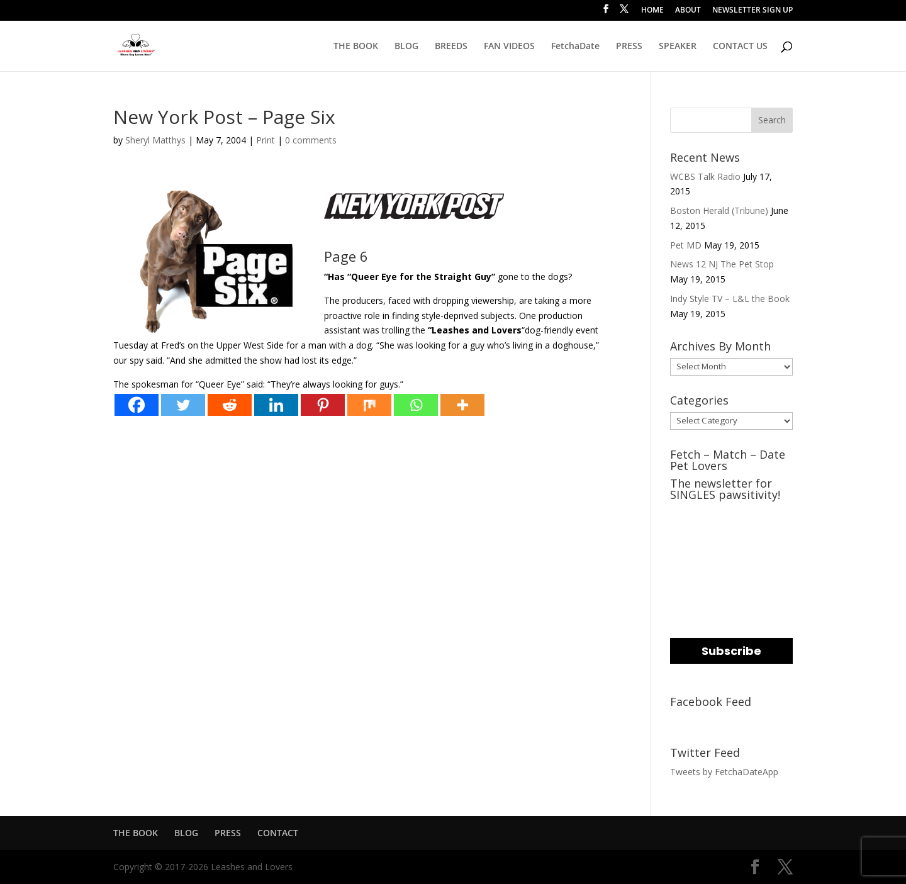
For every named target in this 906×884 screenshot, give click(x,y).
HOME (652, 10)
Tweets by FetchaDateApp (724, 772)
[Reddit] (230, 405)
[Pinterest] (323, 405)
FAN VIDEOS (509, 47)
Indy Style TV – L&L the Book (730, 299)
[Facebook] (137, 405)
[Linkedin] (276, 405)
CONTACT (277, 833)
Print (265, 140)
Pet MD (686, 245)
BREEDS (451, 47)
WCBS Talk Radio (705, 176)
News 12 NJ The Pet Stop (722, 264)
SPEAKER (677, 47)
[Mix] (369, 405)
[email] (731, 537)
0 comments (311, 140)
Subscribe (731, 651)
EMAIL (685, 514)
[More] (462, 405)
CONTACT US (740, 47)
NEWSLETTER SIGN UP (752, 10)
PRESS (629, 47)
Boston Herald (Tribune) (719, 210)
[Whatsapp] (416, 405)
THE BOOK (355, 47)
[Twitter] (183, 405)
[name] (731, 588)
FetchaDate (575, 47)
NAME (685, 565)
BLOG (406, 47)
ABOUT (688, 10)
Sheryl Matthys (155, 140)
